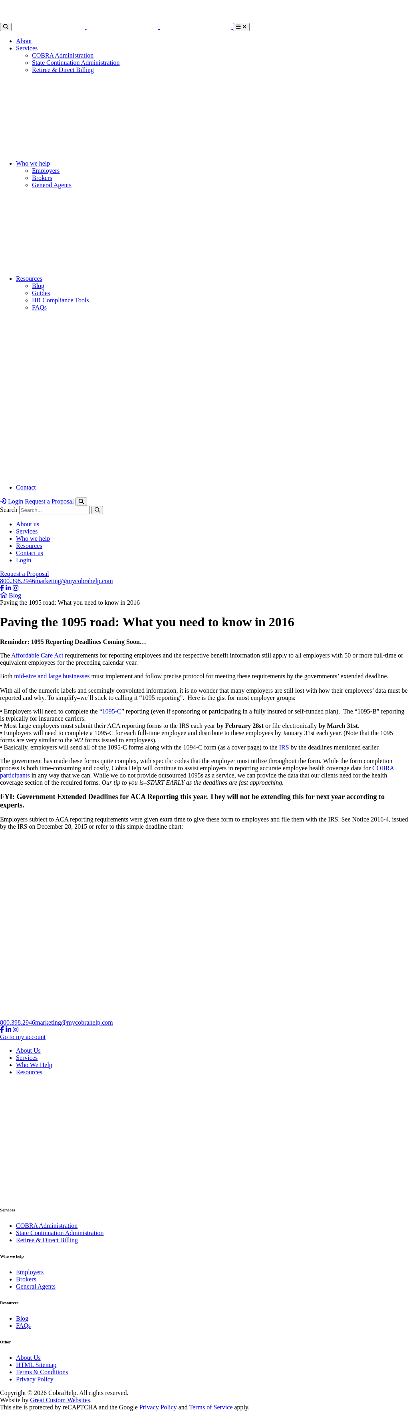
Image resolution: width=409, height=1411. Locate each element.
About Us (28, 1050)
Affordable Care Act (38, 655)
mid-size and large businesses (51, 676)
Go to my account (23, 1036)
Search (9, 509)
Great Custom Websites (60, 1400)
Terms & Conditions (42, 1372)
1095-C (111, 711)
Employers (46, 170)
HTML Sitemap (36, 1364)
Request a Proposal (49, 501)
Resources (29, 278)
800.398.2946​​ (17, 581)
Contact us (29, 553)
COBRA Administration (62, 55)
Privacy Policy (35, 1379)
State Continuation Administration (76, 62)
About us (27, 524)
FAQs (39, 307)
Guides (41, 293)
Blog (38, 285)
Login (11, 501)
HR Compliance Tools (60, 300)
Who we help (33, 163)
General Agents (51, 185)
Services (27, 48)
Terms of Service (210, 1407)
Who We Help (34, 1064)
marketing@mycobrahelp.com (74, 581)
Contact (26, 487)
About (24, 41)
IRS (284, 747)
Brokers (42, 177)
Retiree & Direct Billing (63, 69)
